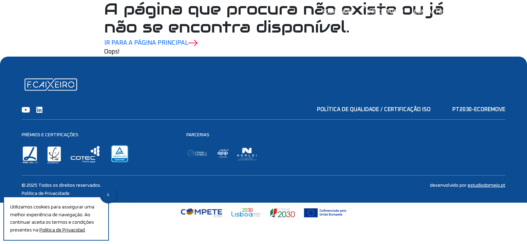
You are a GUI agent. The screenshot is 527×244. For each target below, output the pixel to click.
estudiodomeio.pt (486, 185)
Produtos (382, 12)
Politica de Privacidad (62, 230)
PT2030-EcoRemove (478, 109)
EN (501, 12)
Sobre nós (336, 12)
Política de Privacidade (46, 193)
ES (472, 12)
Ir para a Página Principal (151, 43)
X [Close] (108, 195)
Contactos (430, 12)
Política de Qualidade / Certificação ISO (374, 109)
